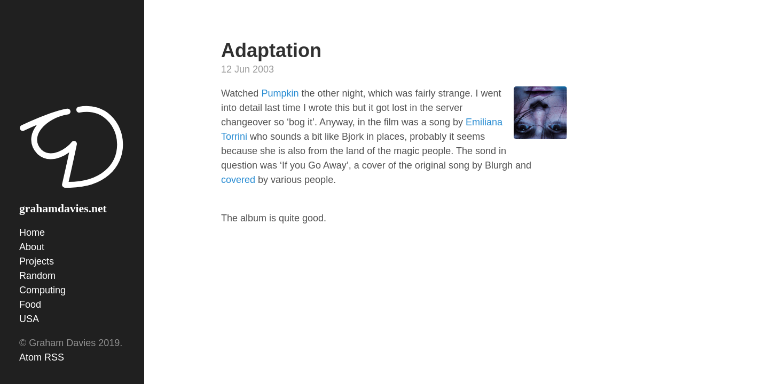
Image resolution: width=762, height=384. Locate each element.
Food (30, 304)
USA (29, 319)
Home (32, 232)
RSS (54, 357)
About (31, 247)
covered (238, 179)
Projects (36, 261)
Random (37, 275)
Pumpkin (279, 93)
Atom (30, 357)
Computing (42, 290)
